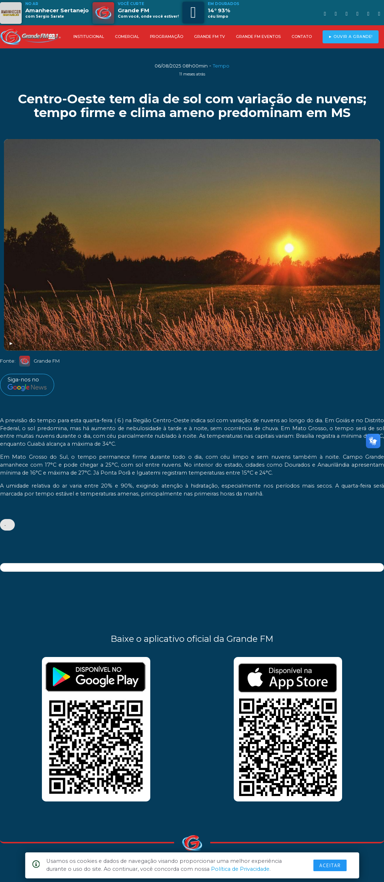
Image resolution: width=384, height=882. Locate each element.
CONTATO (302, 36)
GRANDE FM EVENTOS (258, 36)
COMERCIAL (127, 36)
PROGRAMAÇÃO (166, 36)
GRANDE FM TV (209, 36)
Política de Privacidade (240, 869)
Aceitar (330, 865)
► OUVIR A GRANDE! (350, 36)
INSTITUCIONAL (88, 36)
